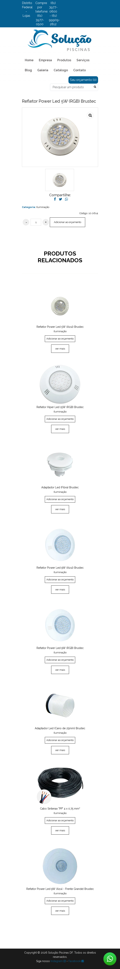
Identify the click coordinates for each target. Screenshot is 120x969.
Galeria (42, 70)
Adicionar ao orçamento (67, 222)
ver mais (60, 348)
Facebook (76, 961)
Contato (79, 70)
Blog (28, 70)
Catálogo (61, 70)
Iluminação (42, 207)
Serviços (83, 60)
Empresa (45, 60)
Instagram (58, 961)
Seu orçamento (83, 80)
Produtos (64, 60)
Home (29, 60)
